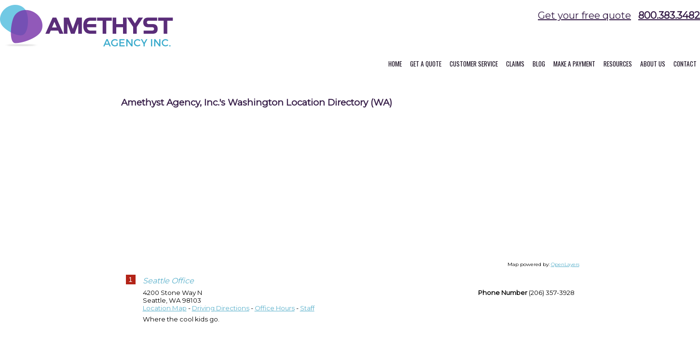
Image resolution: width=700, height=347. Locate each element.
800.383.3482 (669, 15)
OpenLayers (565, 272)
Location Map (165, 316)
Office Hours (275, 316)
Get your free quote (584, 15)
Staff (307, 316)
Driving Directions (220, 316)
